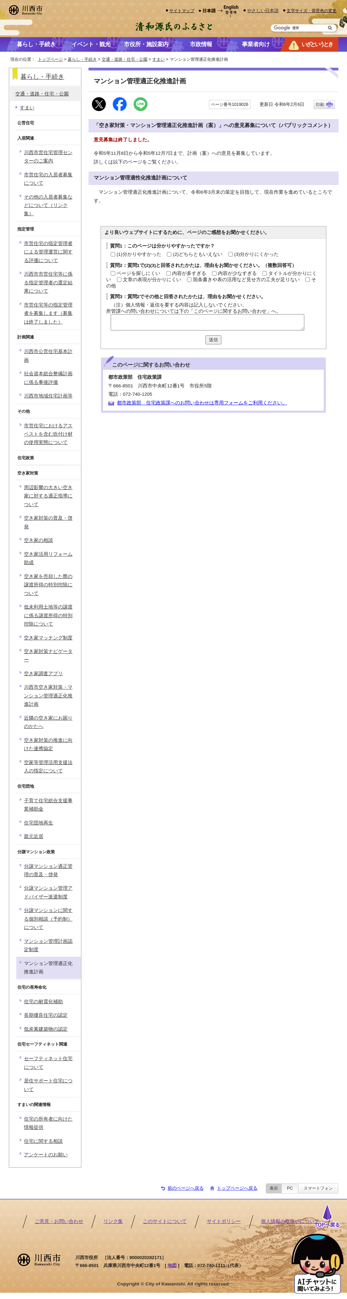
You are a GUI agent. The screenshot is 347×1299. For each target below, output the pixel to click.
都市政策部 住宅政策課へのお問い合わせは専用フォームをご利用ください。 (202, 402)
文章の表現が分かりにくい (152, 279)
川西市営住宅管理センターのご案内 (48, 157)
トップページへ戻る (237, 1188)
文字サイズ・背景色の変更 (312, 10)
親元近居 (33, 836)
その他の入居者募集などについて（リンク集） (48, 205)
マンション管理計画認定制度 (48, 945)
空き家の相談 (38, 540)
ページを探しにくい (138, 273)
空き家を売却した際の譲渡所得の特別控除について (48, 585)
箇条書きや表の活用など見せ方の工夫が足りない (246, 279)
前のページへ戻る (186, 1188)
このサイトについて (165, 1221)
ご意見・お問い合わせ (59, 1221)
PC (290, 1188)
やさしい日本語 (263, 10)
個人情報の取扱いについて (290, 1221)
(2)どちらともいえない (197, 254)
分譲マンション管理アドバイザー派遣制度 (48, 892)
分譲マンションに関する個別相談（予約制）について (48, 919)
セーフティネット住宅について (48, 1063)
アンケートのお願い (46, 1154)
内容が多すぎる (189, 273)
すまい (158, 59)
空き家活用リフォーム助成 (48, 558)
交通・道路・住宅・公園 (124, 59)
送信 (213, 339)
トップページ (50, 59)
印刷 (320, 104)
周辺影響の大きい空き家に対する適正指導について (48, 496)
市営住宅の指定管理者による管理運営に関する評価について (48, 252)
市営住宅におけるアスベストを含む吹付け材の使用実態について (48, 434)
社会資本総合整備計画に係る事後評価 (48, 378)
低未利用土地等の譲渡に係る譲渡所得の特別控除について (48, 615)
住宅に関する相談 (43, 1141)
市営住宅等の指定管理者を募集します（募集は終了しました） (48, 313)
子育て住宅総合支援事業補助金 (48, 805)
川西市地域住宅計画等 (48, 396)
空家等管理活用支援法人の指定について (48, 766)
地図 (172, 1265)
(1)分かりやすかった (139, 254)
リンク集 (113, 1221)
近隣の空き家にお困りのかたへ (48, 722)
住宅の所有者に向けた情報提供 (48, 1123)
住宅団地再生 (38, 823)
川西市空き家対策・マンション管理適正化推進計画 (48, 696)
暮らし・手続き (82, 59)
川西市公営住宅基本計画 (48, 355)
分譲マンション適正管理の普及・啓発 (48, 870)
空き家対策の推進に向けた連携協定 (48, 744)
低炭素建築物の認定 (46, 1029)
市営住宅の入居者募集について (48, 179)
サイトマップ (181, 10)
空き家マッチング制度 (48, 637)
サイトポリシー (224, 1221)
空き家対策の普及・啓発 (48, 522)
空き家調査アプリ (43, 673)
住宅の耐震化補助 (43, 1001)
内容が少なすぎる (237, 273)
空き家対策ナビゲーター (48, 655)
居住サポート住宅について (48, 1085)
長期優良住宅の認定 (46, 1015)
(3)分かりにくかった (256, 254)
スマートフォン (318, 1188)
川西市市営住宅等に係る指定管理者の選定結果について (48, 282)
